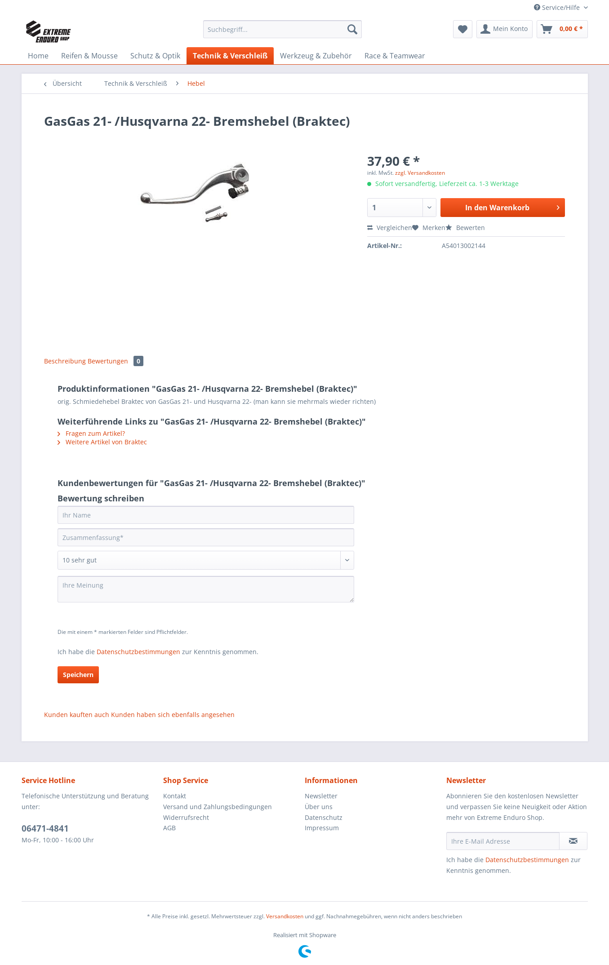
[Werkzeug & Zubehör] (316, 55)
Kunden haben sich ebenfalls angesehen (173, 714)
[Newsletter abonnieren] (573, 841)
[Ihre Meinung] (206, 589)
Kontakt (174, 796)
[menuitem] (282, 33)
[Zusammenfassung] (206, 537)
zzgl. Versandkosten (420, 173)
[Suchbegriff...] (282, 29)
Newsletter (321, 796)
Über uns (319, 806)
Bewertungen (115, 361)
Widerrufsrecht (186, 817)
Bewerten (465, 227)
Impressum (322, 827)
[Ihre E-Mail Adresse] (503, 841)
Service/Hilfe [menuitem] (558, 7)
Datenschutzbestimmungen (138, 651)
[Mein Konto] (504, 29)
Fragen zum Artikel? (91, 433)
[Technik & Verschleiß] (230, 55)
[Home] (38, 55)
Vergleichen (389, 227)
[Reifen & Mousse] (89, 55)
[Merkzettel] (462, 29)
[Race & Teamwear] (394, 55)
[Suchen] (352, 29)
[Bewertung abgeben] (206, 560)
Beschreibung (65, 361)
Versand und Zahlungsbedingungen (217, 806)
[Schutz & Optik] (155, 55)
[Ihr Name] (206, 515)
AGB (169, 827)
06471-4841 (45, 828)
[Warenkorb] (562, 29)
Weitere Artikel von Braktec (102, 442)
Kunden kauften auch (76, 714)
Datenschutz (323, 817)
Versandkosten (284, 916)
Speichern (78, 674)
